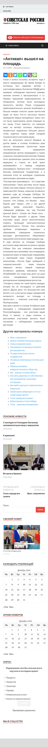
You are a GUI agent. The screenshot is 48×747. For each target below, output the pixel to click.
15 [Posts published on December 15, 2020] (13, 638)
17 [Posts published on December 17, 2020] (25, 638)
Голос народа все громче (21, 398)
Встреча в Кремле (12, 473)
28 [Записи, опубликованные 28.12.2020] (6, 600)
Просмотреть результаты (24, 710)
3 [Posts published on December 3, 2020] (25, 630)
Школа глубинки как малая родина (25, 341)
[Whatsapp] (20, 75)
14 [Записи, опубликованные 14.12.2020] (6, 589)
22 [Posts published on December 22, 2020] (13, 643)
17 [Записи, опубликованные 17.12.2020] (24, 589)
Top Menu (9, 7)
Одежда (10, 690)
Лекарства (11, 682)
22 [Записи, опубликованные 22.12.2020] (12, 595)
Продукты (10, 677)
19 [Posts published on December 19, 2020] (38, 638)
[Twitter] (15, 75)
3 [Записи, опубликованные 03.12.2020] (24, 579)
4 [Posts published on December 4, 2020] (31, 630)
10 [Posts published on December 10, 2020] (25, 634)
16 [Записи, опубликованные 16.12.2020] (18, 589)
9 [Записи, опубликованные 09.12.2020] (18, 584)
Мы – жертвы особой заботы (23, 372)
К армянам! (9, 435)
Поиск (6, 505)
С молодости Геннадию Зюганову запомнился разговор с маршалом (21, 424)
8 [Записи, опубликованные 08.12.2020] (12, 584)
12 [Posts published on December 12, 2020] (38, 634)
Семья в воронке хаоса (20, 344)
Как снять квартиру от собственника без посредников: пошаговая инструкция (26, 378)
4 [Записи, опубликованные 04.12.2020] (29, 579)
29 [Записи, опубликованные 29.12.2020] (12, 600)
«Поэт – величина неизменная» (24, 404)
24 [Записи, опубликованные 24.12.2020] (24, 595)
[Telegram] (25, 75)
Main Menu (13, 45)
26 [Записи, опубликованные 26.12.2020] (36, 595)
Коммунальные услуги (16, 694)
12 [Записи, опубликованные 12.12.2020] (36, 584)
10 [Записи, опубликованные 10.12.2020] (24, 584)
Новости (6, 54)
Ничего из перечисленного (18, 699)
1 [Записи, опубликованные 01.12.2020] (12, 579)
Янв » (11, 607)
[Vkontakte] (5, 75)
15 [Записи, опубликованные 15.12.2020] (12, 589)
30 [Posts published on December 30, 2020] (19, 647)
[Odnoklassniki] (10, 75)
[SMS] (35, 75)
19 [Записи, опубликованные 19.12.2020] (36, 589)
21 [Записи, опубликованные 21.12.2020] (6, 595)
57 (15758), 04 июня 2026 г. (12, 551)
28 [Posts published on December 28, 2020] (6, 647)
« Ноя (5, 607)
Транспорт (11, 686)
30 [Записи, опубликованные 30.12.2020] (18, 600)
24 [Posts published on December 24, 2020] (25, 643)
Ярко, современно (18, 337)
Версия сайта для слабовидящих (26, 37)
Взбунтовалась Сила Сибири (23, 401)
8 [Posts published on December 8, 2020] (12, 634)
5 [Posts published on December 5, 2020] (37, 630)
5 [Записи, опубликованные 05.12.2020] (35, 579)
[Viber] (30, 75)
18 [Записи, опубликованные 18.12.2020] (30, 589)
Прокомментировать (22, 68)
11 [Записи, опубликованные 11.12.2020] (30, 584)
